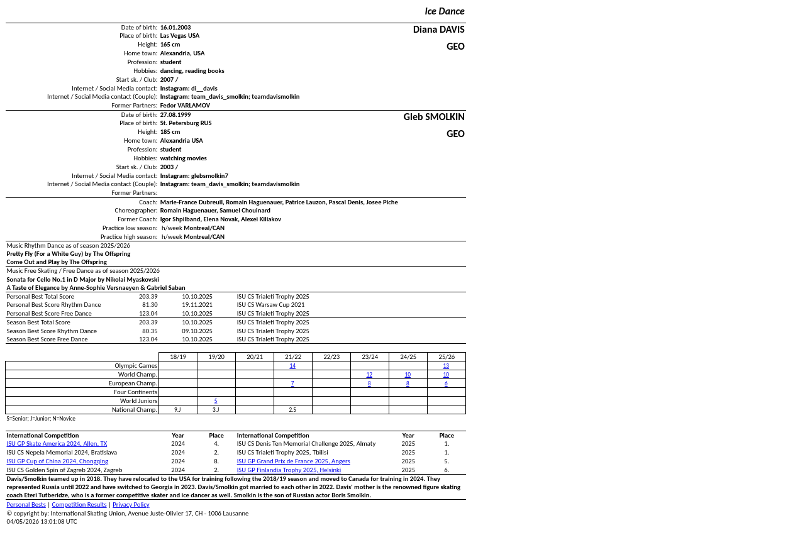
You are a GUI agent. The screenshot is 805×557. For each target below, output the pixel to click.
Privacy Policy (131, 504)
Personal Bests (26, 504)
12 (369, 374)
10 (408, 374)
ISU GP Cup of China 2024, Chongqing (58, 461)
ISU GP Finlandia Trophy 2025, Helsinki (289, 470)
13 (446, 366)
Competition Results (79, 504)
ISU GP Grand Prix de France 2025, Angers (293, 461)
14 (292, 366)
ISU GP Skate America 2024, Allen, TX (57, 443)
